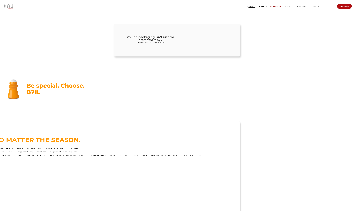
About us (263, 6)
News (251, 6)
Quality (287, 6)
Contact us (315, 6)
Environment (300, 6)
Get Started (344, 6)
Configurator (275, 6)
